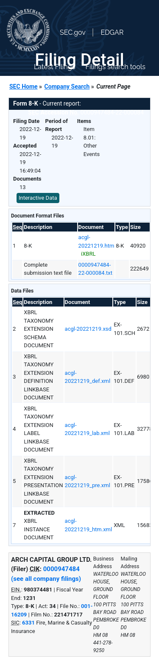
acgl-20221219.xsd (88, 329)
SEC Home (23, 86)
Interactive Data (38, 198)
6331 (28, 622)
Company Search (67, 86)
